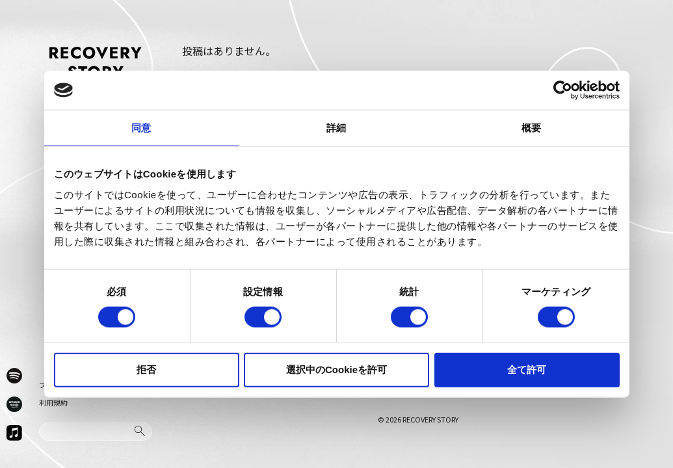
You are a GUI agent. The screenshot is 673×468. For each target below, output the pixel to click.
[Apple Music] (14, 433)
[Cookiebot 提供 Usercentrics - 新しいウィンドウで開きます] (563, 90)
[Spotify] (14, 376)
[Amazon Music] (14, 404)
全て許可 (526, 368)
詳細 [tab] (336, 127)
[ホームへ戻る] (95, 62)
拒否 (146, 368)
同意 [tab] (141, 127)
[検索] (140, 431)
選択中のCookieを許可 (336, 368)
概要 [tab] (531, 127)
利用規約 (53, 402)
